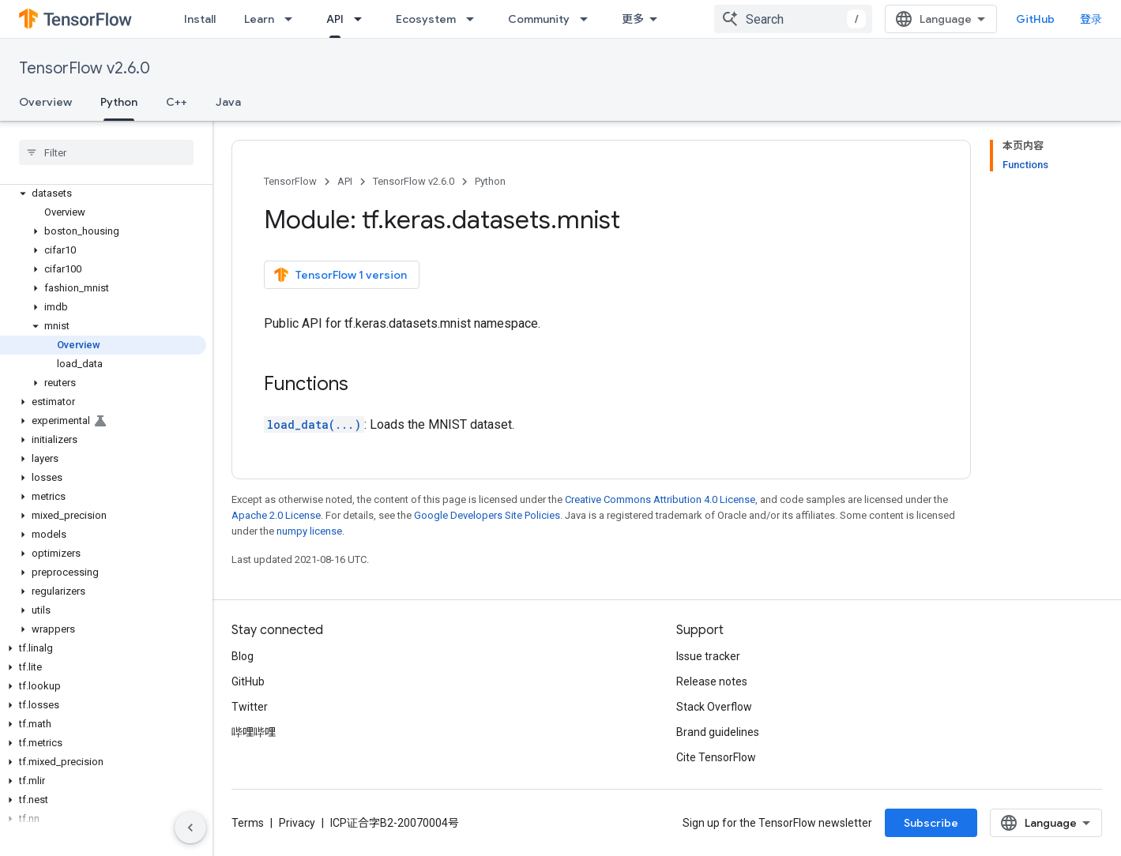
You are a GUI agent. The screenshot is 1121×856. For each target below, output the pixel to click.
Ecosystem (426, 19)
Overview (45, 102)
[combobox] (793, 19)
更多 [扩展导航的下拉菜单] (633, 19)
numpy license (309, 531)
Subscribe (931, 823)
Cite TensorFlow (716, 757)
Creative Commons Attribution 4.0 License (660, 499)
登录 (1091, 19)
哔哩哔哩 (253, 732)
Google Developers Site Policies (487, 515)
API (344, 181)
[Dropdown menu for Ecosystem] (475, 19)
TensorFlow (290, 181)
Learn (259, 19)
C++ (176, 102)
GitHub (1035, 19)
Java (228, 102)
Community (539, 19)
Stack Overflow (714, 706)
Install (200, 19)
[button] (103, 193)
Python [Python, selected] (118, 102)
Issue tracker (708, 656)
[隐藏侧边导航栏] (190, 827)
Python (490, 181)
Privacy (297, 823)
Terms (247, 823)
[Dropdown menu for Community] (589, 19)
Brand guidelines (717, 732)
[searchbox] (106, 152)
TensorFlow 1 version (340, 275)
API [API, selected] (335, 19)
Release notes (711, 681)
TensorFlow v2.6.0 (84, 68)
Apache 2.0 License (276, 515)
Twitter (249, 706)
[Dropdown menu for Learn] (293, 19)
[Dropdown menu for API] (363, 19)
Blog (242, 656)
